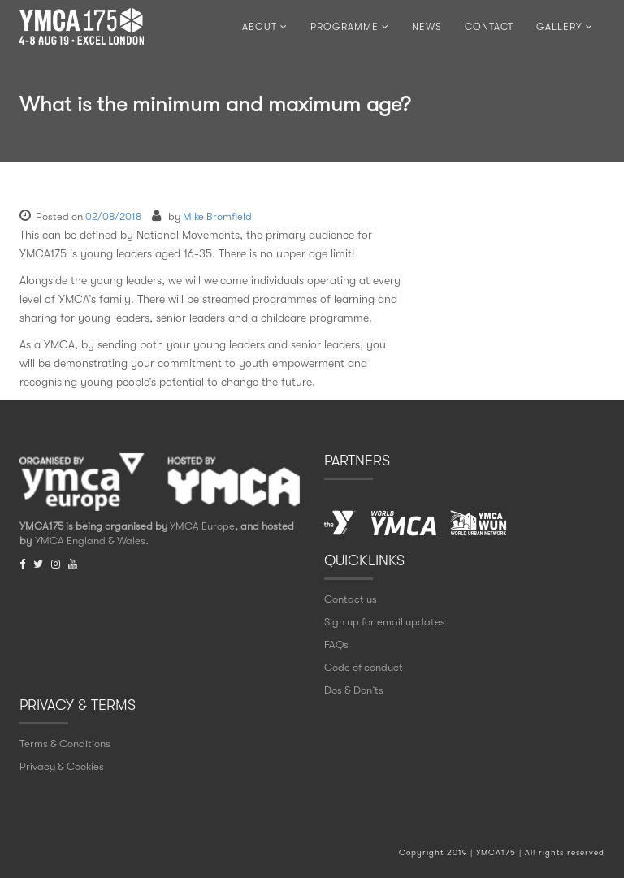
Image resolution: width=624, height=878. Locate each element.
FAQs (336, 644)
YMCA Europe (202, 526)
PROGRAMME (349, 26)
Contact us (350, 599)
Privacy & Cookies (62, 766)
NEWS (427, 26)
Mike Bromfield (217, 216)
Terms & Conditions (65, 743)
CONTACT (489, 26)
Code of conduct (363, 667)
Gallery (564, 26)
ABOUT (265, 26)
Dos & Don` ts (354, 690)
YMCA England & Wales (90, 540)
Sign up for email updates (384, 622)
